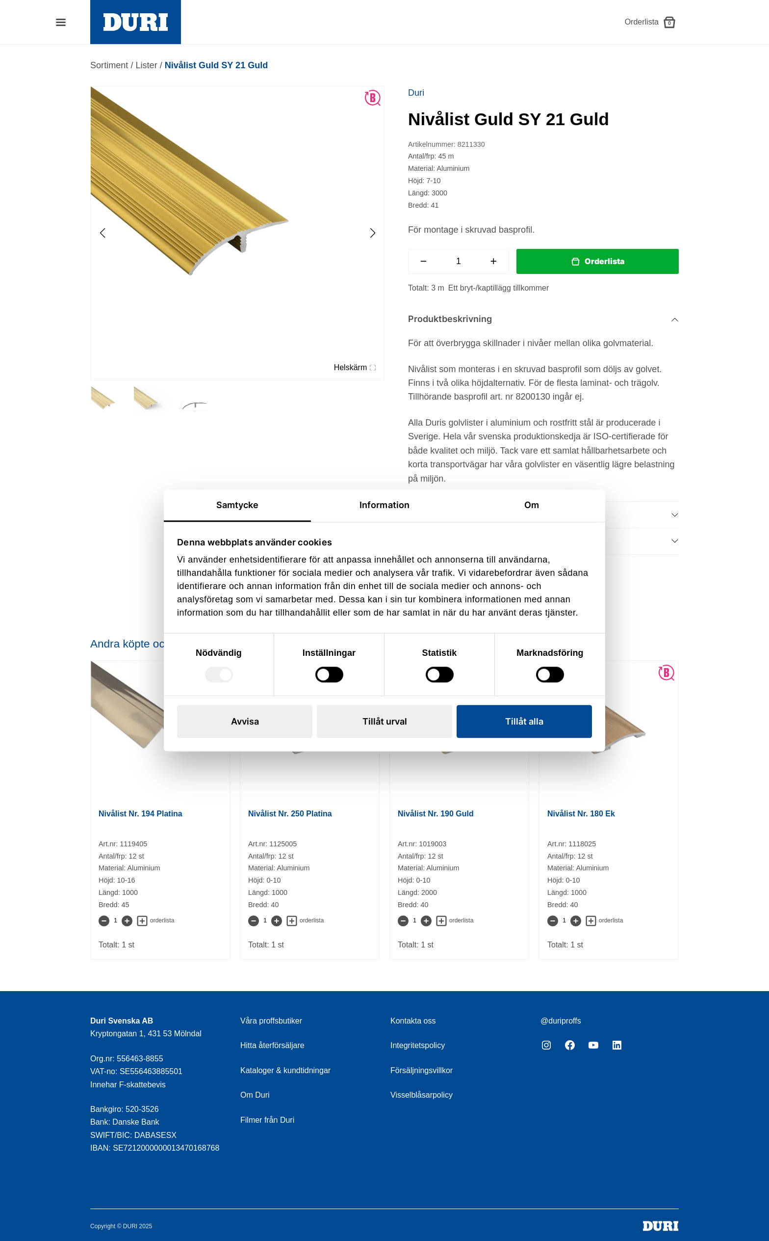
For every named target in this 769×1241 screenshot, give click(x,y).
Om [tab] (531, 505)
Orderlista (604, 261)
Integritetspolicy (417, 1045)
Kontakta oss (413, 1021)
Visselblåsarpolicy (421, 1095)
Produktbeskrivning (450, 319)
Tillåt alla (524, 721)
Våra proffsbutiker (271, 1021)
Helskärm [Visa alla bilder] (355, 367)
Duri (416, 93)
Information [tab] (384, 505)
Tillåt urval (384, 721)
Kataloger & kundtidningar (285, 1070)
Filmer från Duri (267, 1120)
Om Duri (255, 1095)
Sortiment (109, 65)
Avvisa (245, 721)
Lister (146, 65)
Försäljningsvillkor (421, 1070)
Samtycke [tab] (237, 505)
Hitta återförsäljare (272, 1045)
